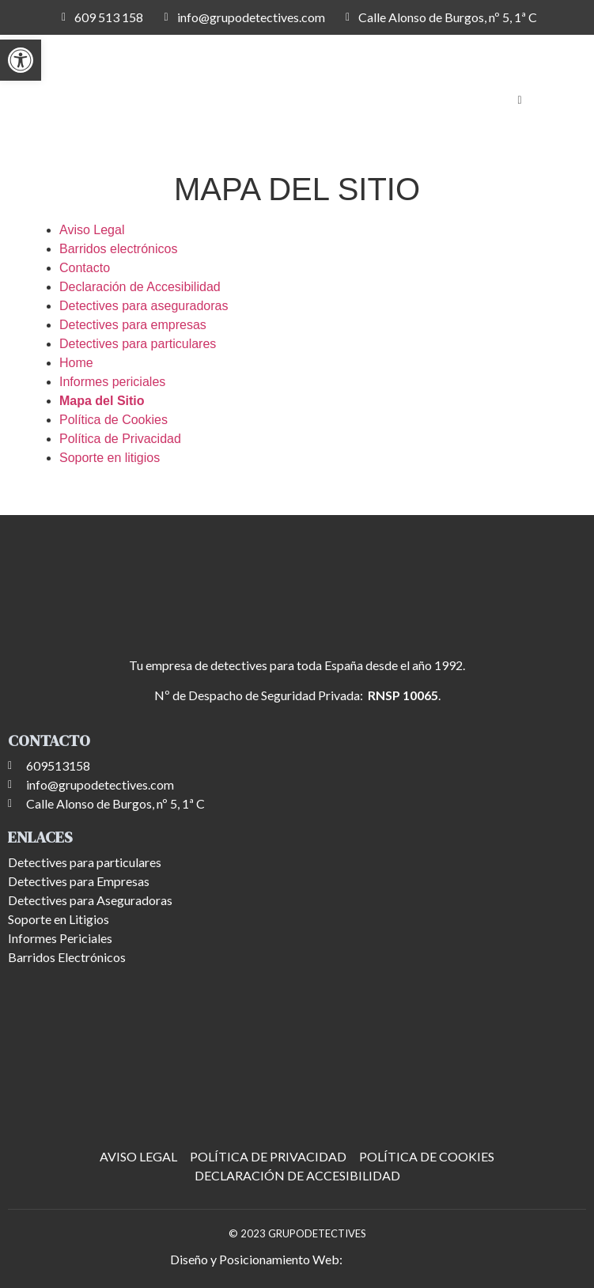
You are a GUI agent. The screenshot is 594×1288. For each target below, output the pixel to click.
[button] (20, 60)
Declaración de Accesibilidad (140, 287)
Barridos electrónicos (118, 249)
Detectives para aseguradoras (143, 306)
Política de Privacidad (120, 438)
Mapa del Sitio (102, 400)
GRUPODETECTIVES (317, 1233)
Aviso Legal (91, 230)
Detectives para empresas (132, 324)
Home (76, 362)
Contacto (84, 268)
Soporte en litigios (109, 457)
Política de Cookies (113, 419)
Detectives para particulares (137, 343)
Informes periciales (112, 381)
